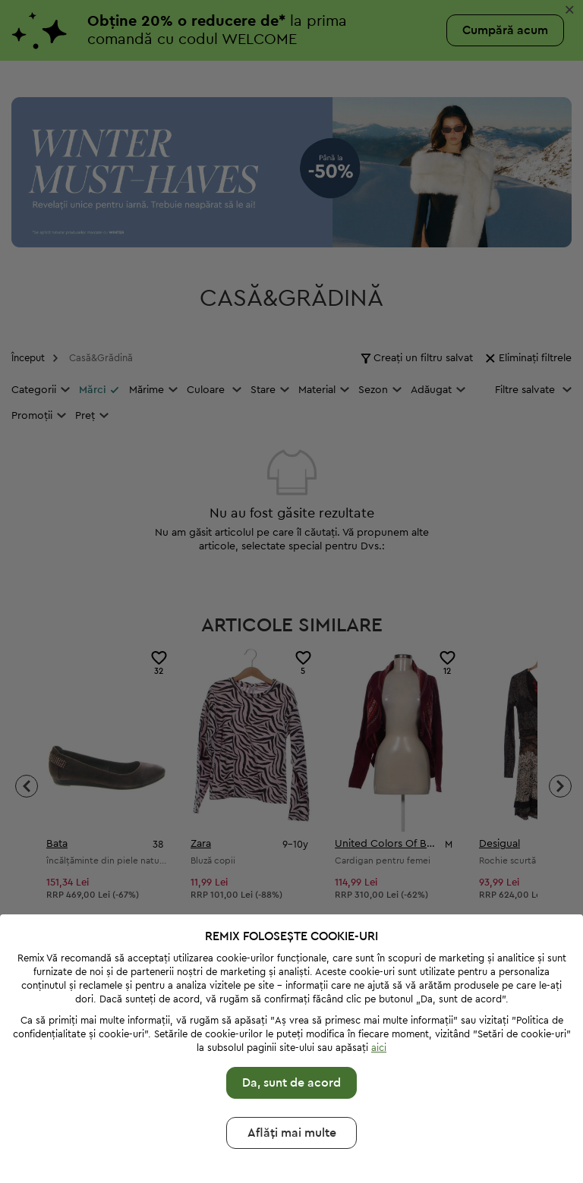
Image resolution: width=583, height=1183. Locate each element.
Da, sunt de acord (291, 1047)
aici (378, 1012)
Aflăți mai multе (291, 1097)
